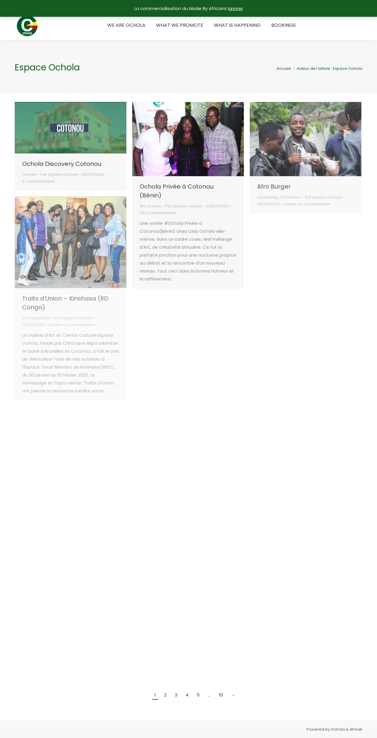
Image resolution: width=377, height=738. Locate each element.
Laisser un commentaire (307, 204)
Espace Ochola (47, 67)
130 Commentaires (158, 213)
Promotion (290, 197)
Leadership (268, 197)
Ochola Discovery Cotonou (61, 164)
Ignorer (235, 8)
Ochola (29, 174)
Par (59, 174)
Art (142, 206)
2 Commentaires (38, 181)
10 (221, 695)
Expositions (39, 318)
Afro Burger (274, 186)
